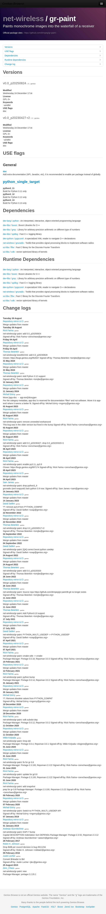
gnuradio (20, 243)
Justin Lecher (9, 856)
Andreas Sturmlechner (13, 828)
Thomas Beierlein (11, 351)
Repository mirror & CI (13, 321)
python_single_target (21, 182)
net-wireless (23, 18)
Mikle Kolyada (9, 737)
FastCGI (45, 906)
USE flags (53, 51)
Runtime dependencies (53, 59)
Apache (36, 906)
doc (5, 171)
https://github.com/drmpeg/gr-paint (40, 32)
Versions (53, 47)
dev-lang (7, 220)
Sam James (8, 482)
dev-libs (6, 225)
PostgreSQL (25, 906)
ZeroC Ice (69, 906)
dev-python (8, 238)
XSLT (53, 906)
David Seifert (9, 503)
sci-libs (6, 247)
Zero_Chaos (8, 868)
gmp (14, 229)
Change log (53, 64)
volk (13, 251)
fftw (12, 247)
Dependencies (53, 55)
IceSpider (90, 906)
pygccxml (19, 238)
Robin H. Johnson (11, 843)
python (16, 220)
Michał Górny (9, 394)
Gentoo (14, 906)
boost (14, 225)
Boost (60, 906)
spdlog (15, 234)
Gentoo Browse (13, 3)
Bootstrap (79, 906)
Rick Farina (8, 330)
